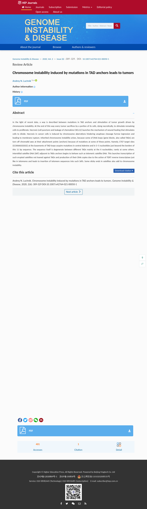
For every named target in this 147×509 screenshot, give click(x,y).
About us (57, 11)
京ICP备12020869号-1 (47, 476)
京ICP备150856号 (67, 476)
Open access (42, 11)
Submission (72, 7)
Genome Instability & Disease (26, 59)
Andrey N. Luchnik (22, 80)
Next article (73, 191)
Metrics (87, 7)
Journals (40, 7)
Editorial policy (104, 7)
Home (26, 7)
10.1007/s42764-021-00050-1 (96, 59)
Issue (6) (60, 59)
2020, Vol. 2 (47, 59)
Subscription (55, 7)
